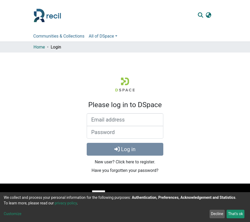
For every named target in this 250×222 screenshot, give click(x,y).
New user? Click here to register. (125, 161)
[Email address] (125, 119)
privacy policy (66, 203)
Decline (217, 214)
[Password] (125, 132)
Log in (124, 149)
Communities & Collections (58, 36)
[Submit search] (200, 15)
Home (39, 47)
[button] (208, 15)
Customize (12, 214)
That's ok (235, 214)
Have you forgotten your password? (124, 170)
